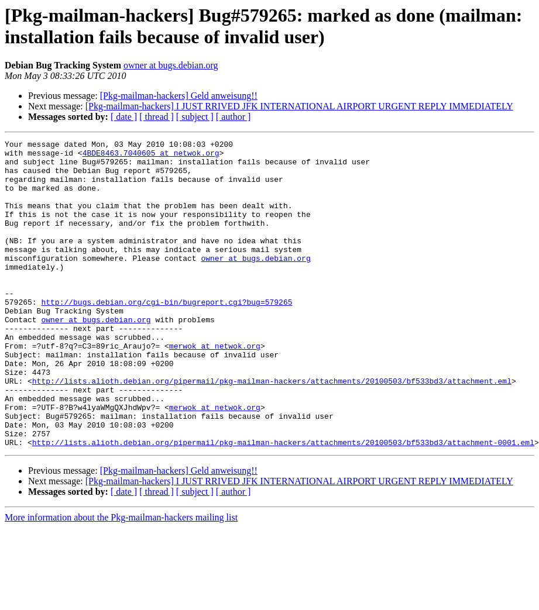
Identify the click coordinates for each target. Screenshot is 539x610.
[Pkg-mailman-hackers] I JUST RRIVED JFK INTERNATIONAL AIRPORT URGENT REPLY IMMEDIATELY (299, 106)
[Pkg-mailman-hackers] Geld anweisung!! (179, 96)
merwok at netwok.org (214, 387)
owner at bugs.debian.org (170, 65)
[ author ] (233, 117)
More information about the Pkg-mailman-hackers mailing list (121, 579)
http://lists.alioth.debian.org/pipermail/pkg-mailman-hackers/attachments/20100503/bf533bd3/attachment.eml (271, 430)
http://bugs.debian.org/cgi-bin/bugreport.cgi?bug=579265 (166, 335)
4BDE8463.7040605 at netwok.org (151, 156)
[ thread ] (156, 117)
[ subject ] (195, 117)
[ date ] (124, 117)
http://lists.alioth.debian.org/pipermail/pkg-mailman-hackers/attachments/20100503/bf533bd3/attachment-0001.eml (283, 503)
